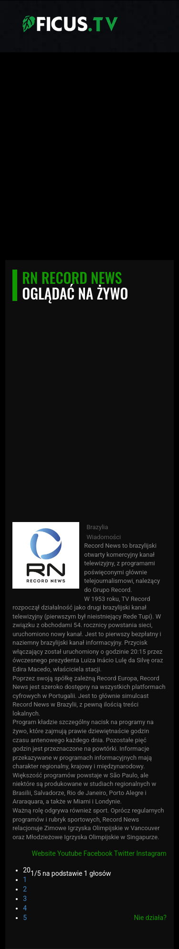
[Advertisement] (89, 159)
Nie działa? (150, 917)
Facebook (98, 853)
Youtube (69, 853)
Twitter (124, 853)
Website (43, 853)
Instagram (152, 853)
